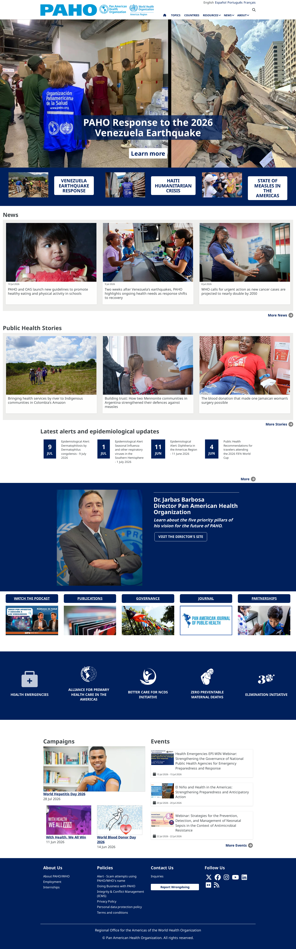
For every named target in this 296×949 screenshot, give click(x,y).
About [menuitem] (242, 15)
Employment (52, 880)
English (209, 2)
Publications (90, 597)
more (245, 479)
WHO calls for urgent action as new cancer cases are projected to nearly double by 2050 (243, 291)
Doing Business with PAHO (116, 885)
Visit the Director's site (181, 537)
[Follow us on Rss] (216, 885)
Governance (148, 597)
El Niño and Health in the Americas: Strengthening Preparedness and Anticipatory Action (212, 790)
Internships (51, 886)
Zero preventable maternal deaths (207, 693)
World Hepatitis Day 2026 (64, 792)
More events (236, 844)
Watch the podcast (32, 597)
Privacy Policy (106, 900)
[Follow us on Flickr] (208, 885)
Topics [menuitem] (175, 15)
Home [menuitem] (164, 16)
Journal (206, 597)
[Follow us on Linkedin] (244, 877)
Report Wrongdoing (175, 886)
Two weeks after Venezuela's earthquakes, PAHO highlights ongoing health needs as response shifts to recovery (146, 293)
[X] (209, 877)
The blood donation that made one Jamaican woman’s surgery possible (244, 400)
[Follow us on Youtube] (235, 877)
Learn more (148, 153)
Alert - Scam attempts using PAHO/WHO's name (116, 877)
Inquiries (157, 875)
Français (250, 2)
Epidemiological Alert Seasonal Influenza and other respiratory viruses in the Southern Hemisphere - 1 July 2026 (129, 451)
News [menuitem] (228, 15)
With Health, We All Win (66, 836)
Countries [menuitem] (191, 15)
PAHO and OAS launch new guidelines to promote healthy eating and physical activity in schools (48, 291)
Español (220, 2)
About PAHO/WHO (56, 875)
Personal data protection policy (119, 906)
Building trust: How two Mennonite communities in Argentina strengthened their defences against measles (146, 402)
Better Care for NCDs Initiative (148, 693)
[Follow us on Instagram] (226, 877)
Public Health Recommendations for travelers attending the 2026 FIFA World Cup (238, 449)
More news (277, 315)
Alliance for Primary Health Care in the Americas (88, 693)
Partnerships (264, 597)
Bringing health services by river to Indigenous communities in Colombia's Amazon (45, 400)
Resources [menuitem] (210, 15)
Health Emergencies (30, 693)
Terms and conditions (112, 911)
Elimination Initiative (266, 693)
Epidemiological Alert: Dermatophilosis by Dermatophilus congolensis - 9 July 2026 (75, 449)
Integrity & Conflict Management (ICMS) (120, 892)
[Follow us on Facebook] (218, 877)
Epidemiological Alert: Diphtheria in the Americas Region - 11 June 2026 (183, 447)
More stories (276, 424)
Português (235, 2)
